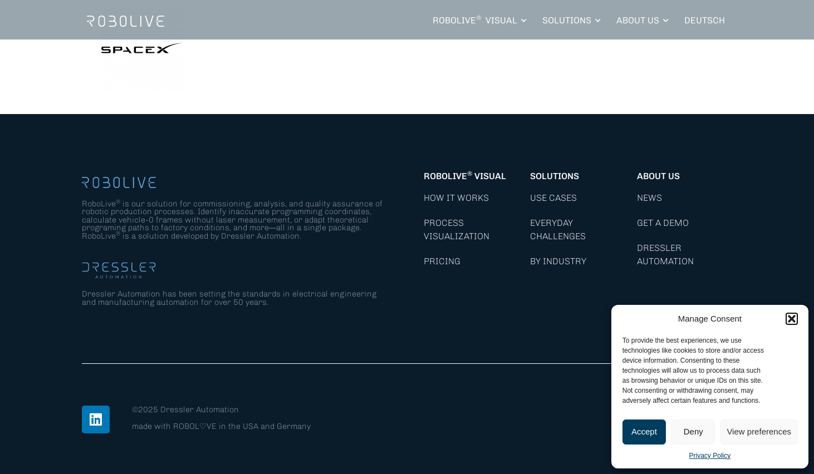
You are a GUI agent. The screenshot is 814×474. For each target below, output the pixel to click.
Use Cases (553, 197)
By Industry (558, 261)
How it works (456, 197)
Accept (644, 431)
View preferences (759, 431)
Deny (693, 431)
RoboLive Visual (465, 176)
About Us (658, 176)
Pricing (442, 261)
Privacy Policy (710, 456)
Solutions (554, 176)
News (649, 197)
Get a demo (663, 223)
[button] (791, 318)
